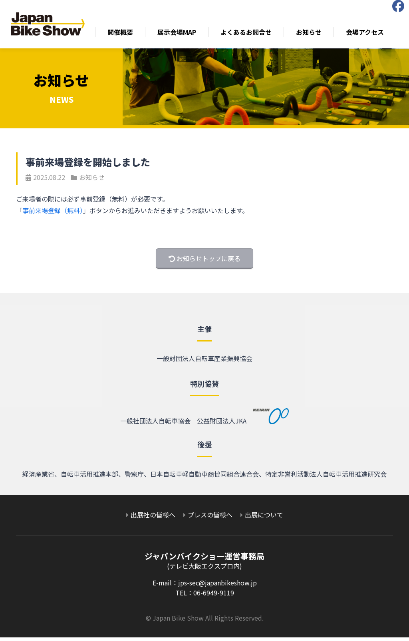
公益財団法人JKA (243, 424)
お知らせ (309, 34)
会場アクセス (366, 34)
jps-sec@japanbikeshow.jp (217, 586)
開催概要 (121, 34)
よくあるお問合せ (246, 34)
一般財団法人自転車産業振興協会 (204, 362)
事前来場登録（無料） (52, 214)
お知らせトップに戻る (205, 262)
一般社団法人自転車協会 (155, 424)
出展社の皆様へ (153, 518)
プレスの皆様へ (210, 518)
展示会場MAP (177, 34)
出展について (264, 518)
